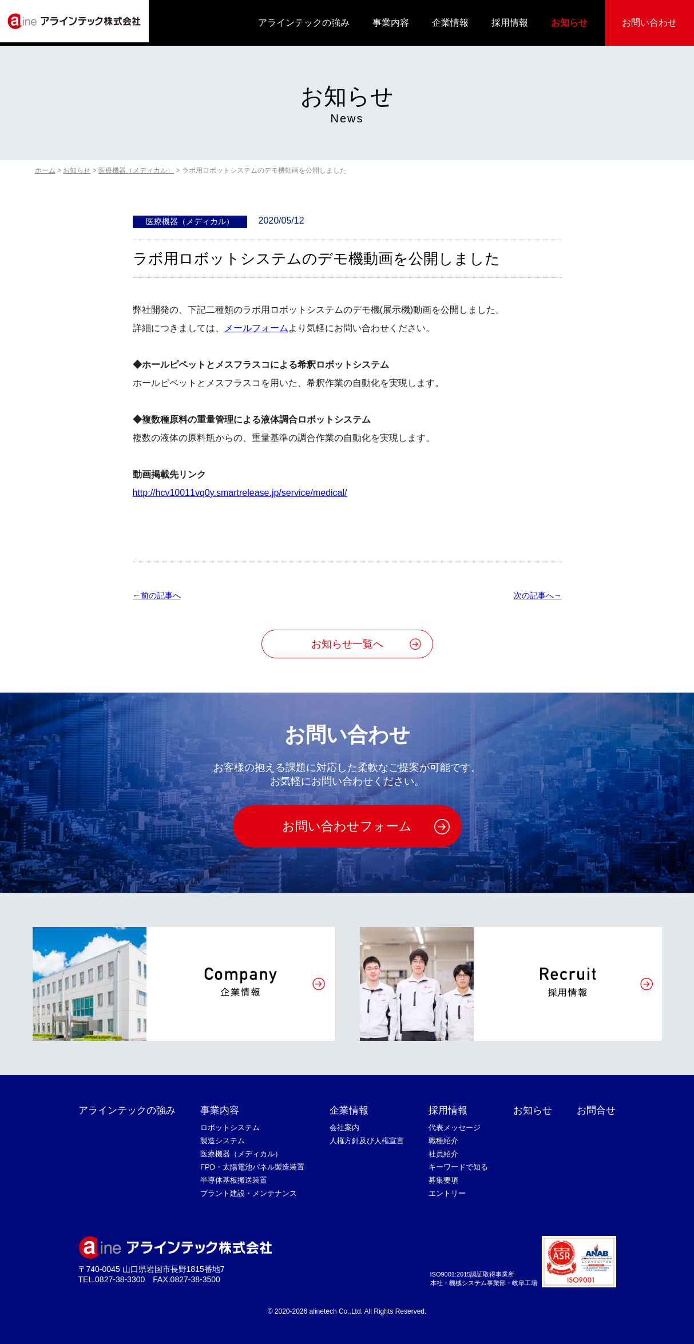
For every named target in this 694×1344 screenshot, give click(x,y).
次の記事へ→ (538, 595)
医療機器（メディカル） (241, 1154)
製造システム (222, 1140)
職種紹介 (443, 1140)
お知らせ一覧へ (347, 644)
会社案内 (344, 1127)
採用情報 (509, 22)
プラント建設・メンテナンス (248, 1193)
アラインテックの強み (304, 22)
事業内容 (390, 22)
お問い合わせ (649, 22)
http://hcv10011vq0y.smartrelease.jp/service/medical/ (240, 493)
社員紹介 (443, 1154)
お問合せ (596, 1110)
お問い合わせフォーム (347, 826)
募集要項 (443, 1180)
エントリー (447, 1193)
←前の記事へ (157, 595)
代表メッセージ (455, 1127)
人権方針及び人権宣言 (367, 1140)
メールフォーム (256, 328)
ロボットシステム (230, 1127)
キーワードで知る (458, 1167)
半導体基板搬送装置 (233, 1180)
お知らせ (569, 22)
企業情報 (450, 22)
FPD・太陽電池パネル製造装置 (252, 1167)
